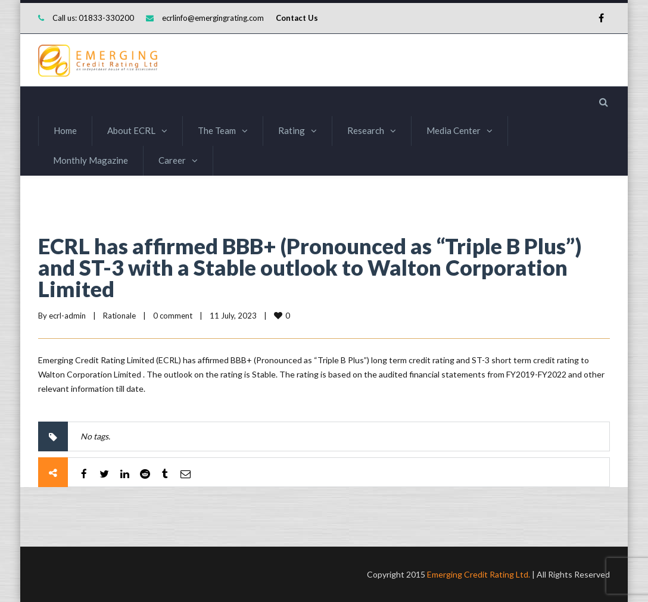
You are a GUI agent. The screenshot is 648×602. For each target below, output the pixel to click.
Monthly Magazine (90, 160)
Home (65, 130)
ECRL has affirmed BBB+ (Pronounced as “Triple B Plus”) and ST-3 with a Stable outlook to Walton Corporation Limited (309, 267)
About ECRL (131, 130)
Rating (291, 130)
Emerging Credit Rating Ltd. (478, 574)
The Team (217, 130)
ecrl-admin (67, 315)
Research (365, 130)
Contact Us (297, 18)
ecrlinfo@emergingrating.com (213, 18)
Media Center (453, 130)
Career (172, 160)
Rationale (119, 315)
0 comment (172, 315)
